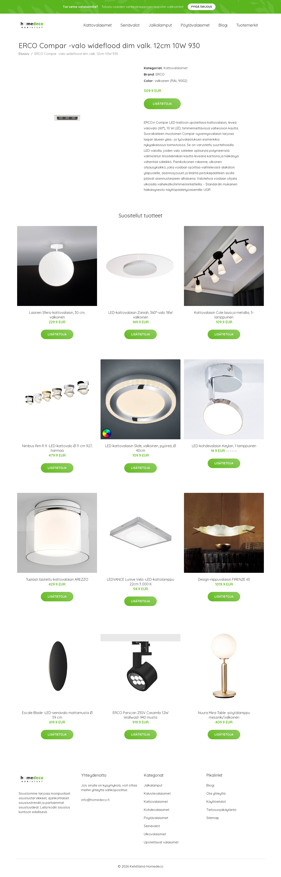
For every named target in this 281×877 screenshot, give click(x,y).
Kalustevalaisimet (157, 796)
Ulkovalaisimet (155, 837)
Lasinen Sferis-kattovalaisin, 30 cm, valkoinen (57, 317)
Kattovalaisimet (97, 26)
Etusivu (24, 57)
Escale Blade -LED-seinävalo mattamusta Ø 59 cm (57, 718)
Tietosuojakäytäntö (221, 813)
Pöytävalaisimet (195, 26)
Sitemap (212, 821)
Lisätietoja (162, 107)
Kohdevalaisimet (156, 813)
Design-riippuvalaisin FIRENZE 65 (224, 582)
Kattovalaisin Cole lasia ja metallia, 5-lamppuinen (224, 317)
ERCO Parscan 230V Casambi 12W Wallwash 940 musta (140, 718)
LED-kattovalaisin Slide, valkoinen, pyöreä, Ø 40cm (140, 451)
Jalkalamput (160, 26)
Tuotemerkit (247, 26)
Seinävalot (130, 26)
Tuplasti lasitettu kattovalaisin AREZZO (57, 582)
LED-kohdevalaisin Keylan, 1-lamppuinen (224, 449)
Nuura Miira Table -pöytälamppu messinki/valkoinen (224, 718)
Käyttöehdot (216, 805)
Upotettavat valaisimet (161, 845)
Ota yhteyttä (215, 796)
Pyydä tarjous (201, 6)
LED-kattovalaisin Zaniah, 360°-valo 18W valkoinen (140, 317)
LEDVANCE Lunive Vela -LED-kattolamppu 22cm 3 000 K (140, 584)
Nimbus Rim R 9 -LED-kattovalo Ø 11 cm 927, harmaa (57, 451)
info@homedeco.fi (95, 803)
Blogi (222, 26)
